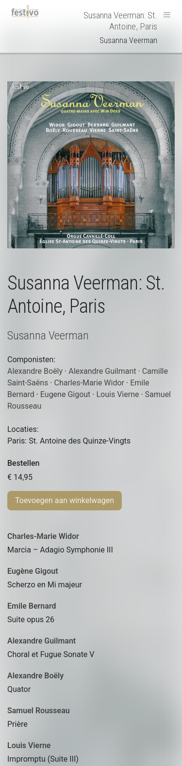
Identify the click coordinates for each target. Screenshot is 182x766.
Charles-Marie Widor (43, 536)
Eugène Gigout (32, 571)
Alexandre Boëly (35, 675)
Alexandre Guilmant (41, 640)
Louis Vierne (28, 745)
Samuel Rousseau (38, 710)
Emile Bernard (31, 606)
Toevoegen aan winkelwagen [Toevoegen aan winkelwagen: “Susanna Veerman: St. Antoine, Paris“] (64, 500)
